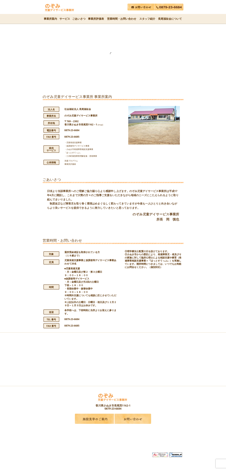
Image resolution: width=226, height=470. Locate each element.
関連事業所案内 (106, 442)
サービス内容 (85, 442)
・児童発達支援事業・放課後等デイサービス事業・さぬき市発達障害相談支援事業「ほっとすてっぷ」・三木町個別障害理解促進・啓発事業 (84, 149)
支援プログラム (72, 160)
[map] (101, 124)
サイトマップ (169, 442)
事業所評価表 (96, 18)
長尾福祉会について (170, 18)
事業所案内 (50, 18)
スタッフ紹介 (147, 18)
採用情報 (151, 442)
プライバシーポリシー (113, 447)
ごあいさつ (79, 18)
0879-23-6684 (113, 408)
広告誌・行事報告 (131, 442)
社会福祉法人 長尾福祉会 (113, 437)
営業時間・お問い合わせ (121, 18)
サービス (64, 18)
